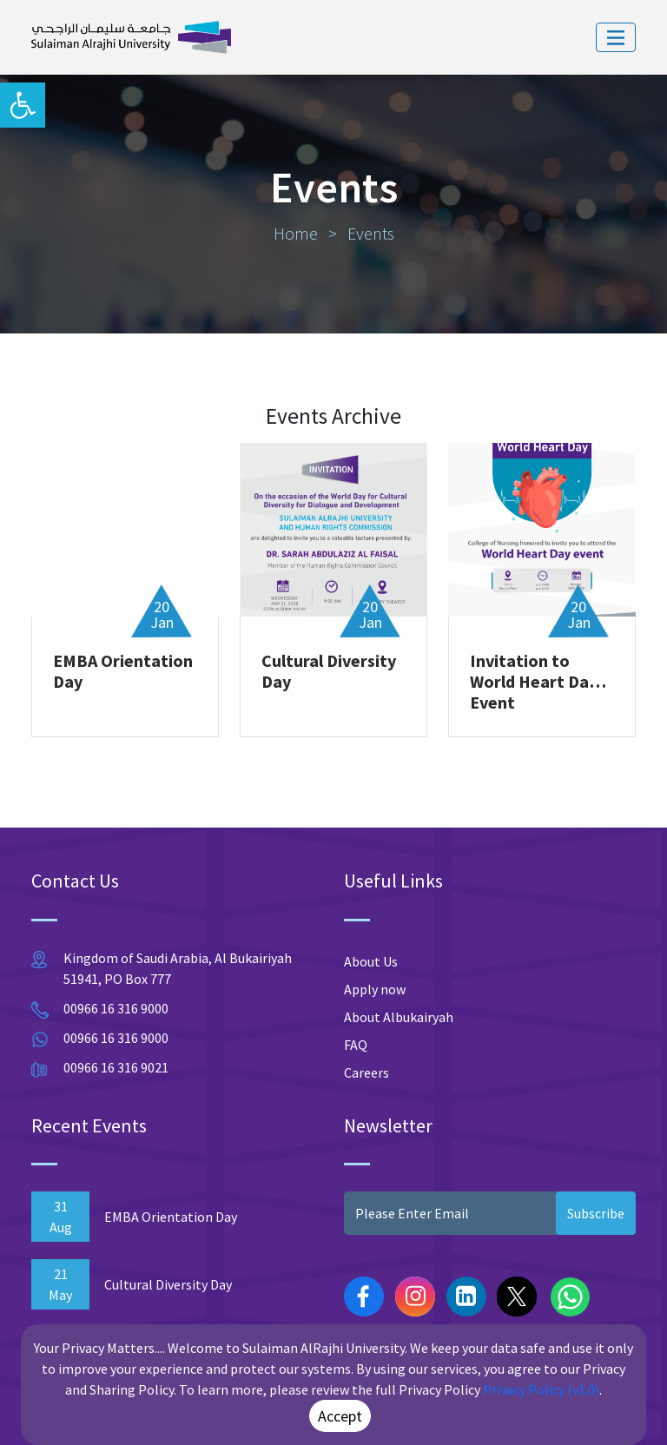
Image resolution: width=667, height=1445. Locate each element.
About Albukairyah (398, 1017)
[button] (22, 105)
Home (297, 233)
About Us (371, 961)
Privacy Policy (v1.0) (541, 1389)
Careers (366, 1072)
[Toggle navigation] (616, 37)
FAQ (355, 1044)
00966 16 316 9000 (115, 1008)
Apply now (375, 989)
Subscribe (595, 1213)
